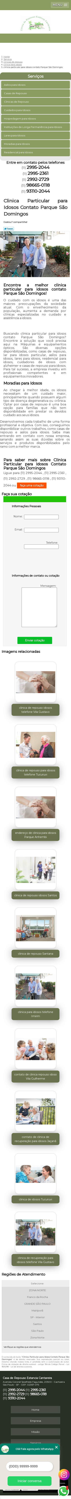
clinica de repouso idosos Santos (35, 895)
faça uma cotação (32, 485)
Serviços (36, 76)
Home (35, 1409)
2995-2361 (38, 173)
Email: (37, 530)
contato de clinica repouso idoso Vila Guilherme (35, 1076)
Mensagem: (39, 605)
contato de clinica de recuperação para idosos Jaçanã (35, 1139)
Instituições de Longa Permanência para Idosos (33, 126)
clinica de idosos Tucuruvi (35, 1199)
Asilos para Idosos (15, 84)
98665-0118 (38, 185)
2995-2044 (38, 167)
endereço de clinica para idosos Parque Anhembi (35, 835)
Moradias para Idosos (17, 143)
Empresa (35, 1420)
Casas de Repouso (15, 93)
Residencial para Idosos (18, 152)
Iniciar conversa (29, 1481)
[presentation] (36, 562)
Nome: (36, 517)
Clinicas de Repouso (17, 101)
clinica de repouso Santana (35, 953)
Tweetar (8, 229)
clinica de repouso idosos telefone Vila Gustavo (35, 710)
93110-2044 (38, 191)
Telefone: (41, 545)
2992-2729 (38, 179)
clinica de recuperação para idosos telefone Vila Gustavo (35, 1260)
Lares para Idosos (15, 135)
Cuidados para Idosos (17, 110)
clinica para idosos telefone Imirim (35, 1014)
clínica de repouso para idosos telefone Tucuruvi (35, 772)
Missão (35, 1431)
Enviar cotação (34, 640)
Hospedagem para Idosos (20, 118)
